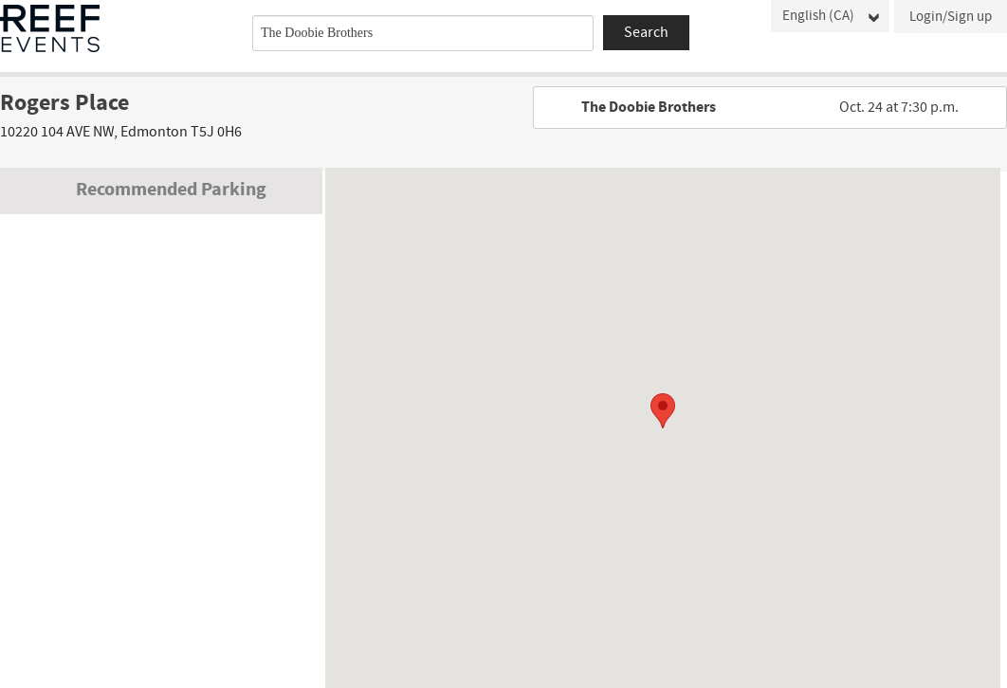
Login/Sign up (950, 17)
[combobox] (423, 33)
